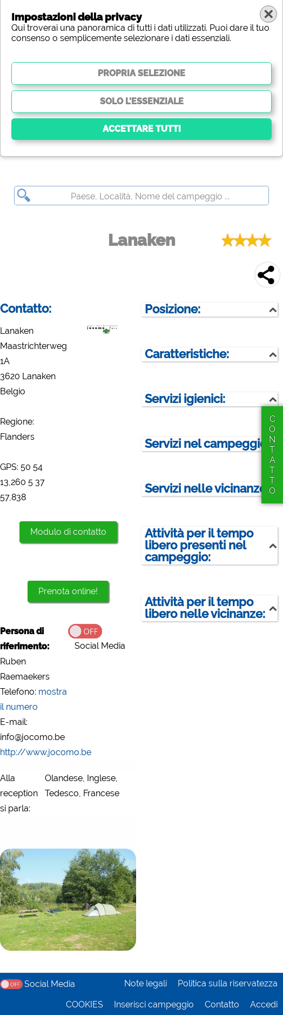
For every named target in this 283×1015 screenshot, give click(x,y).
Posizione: (172, 309)
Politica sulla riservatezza (228, 983)
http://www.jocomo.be (45, 752)
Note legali (145, 983)
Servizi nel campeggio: (207, 444)
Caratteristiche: (187, 354)
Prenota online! (68, 591)
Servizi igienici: (185, 399)
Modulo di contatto (68, 532)
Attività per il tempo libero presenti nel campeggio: (199, 545)
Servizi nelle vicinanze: (207, 488)
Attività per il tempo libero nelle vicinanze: (205, 608)
